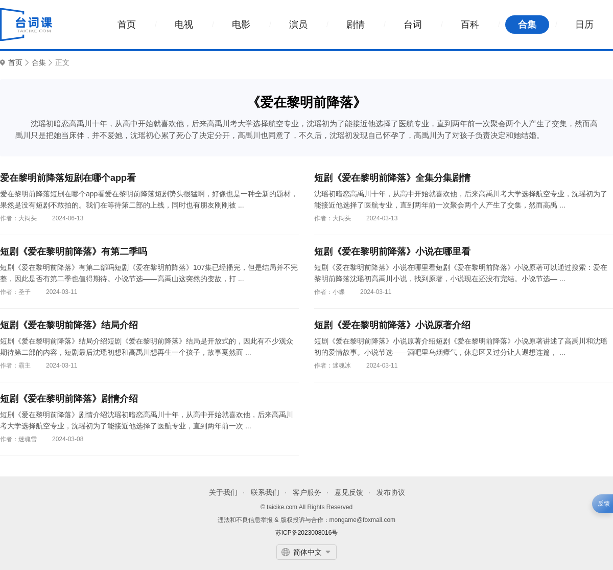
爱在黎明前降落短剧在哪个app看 (68, 178)
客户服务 (307, 492)
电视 (184, 24)
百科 (470, 24)
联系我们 (265, 492)
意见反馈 (349, 492)
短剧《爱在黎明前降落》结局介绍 (69, 325)
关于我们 (223, 492)
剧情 (355, 24)
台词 (413, 24)
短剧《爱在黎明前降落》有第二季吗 (73, 251)
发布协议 (390, 492)
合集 (527, 24)
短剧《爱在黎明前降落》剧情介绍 (69, 399)
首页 (126, 24)
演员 (298, 24)
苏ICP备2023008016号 (306, 532)
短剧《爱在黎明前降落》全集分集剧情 (392, 178)
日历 (584, 24)
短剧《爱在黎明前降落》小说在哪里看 (392, 251)
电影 (241, 24)
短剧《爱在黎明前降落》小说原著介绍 (392, 325)
